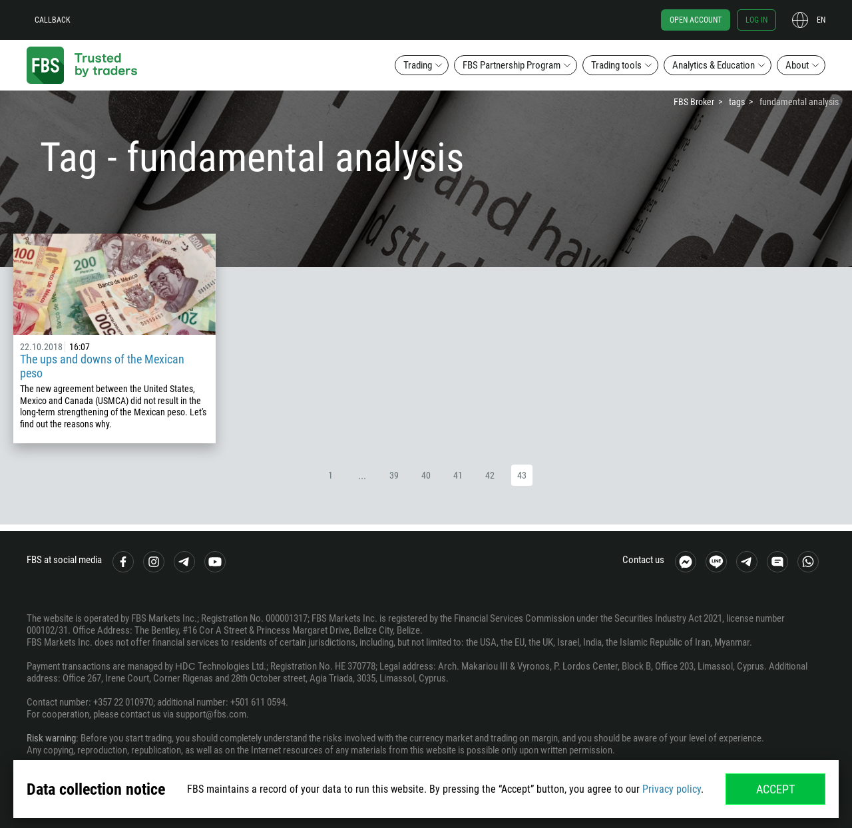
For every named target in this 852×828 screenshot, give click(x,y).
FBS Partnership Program (511, 65)
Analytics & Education (713, 65)
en (821, 20)
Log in (756, 20)
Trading (417, 65)
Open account (696, 20)
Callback (53, 20)
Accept (775, 789)
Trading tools (616, 65)
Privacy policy (671, 789)
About (797, 65)
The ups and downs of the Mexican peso (102, 366)
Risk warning (51, 738)
